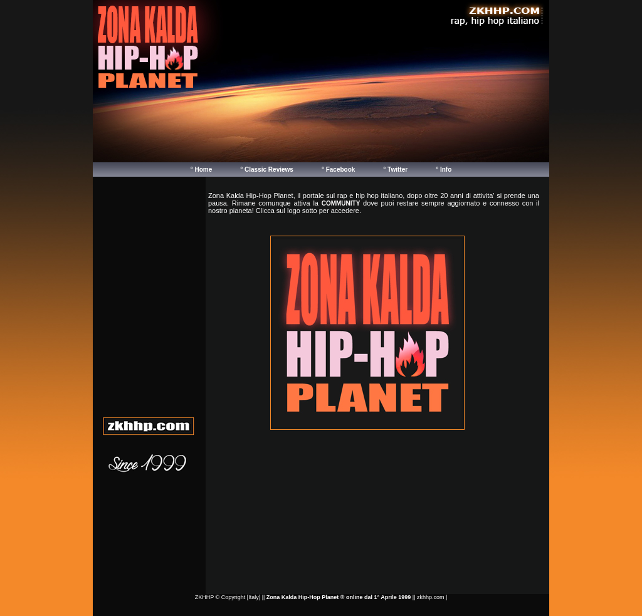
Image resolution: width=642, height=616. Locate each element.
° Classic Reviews (266, 169)
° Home (202, 169)
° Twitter (395, 169)
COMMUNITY (341, 203)
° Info (443, 169)
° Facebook (338, 169)
